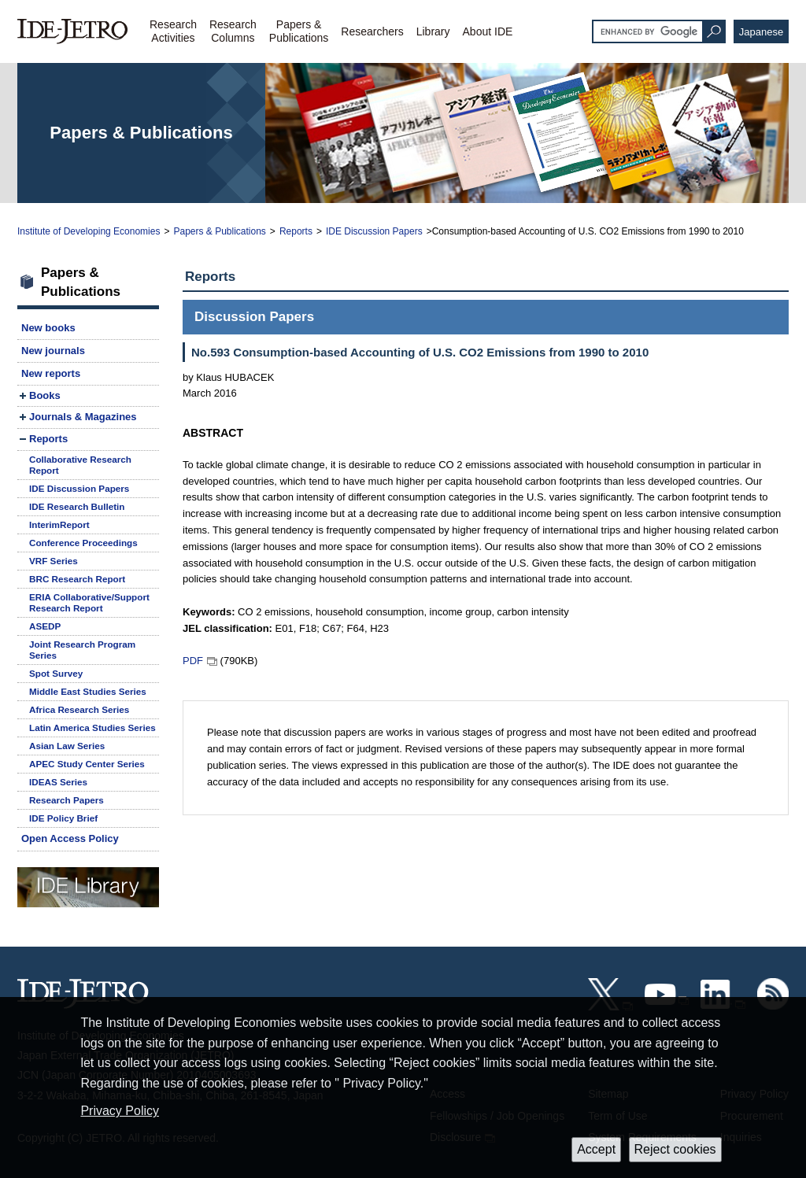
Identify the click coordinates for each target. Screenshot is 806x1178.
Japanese (761, 32)
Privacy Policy (119, 1110)
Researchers (372, 31)
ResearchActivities (173, 31)
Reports (295, 231)
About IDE (488, 31)
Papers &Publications (299, 31)
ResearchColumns (233, 31)
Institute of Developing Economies (88, 231)
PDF (193, 661)
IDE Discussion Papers (374, 231)
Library (433, 31)
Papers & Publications (219, 231)
